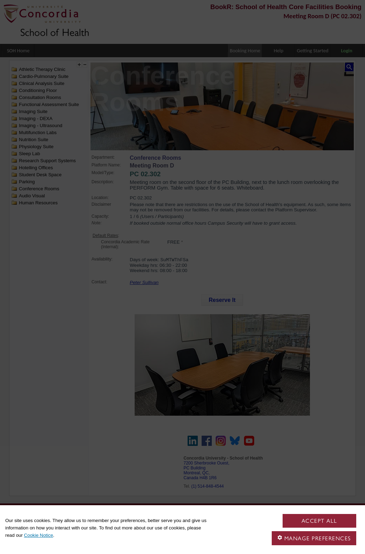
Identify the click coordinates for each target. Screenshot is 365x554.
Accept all (319, 520)
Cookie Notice (38, 535)
